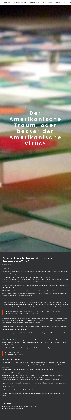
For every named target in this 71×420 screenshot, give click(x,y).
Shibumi (12, 406)
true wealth (55, 2)
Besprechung (33, 406)
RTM (12, 264)
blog (62, 2)
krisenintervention (31, 2)
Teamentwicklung (44, 2)
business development (18, 2)
